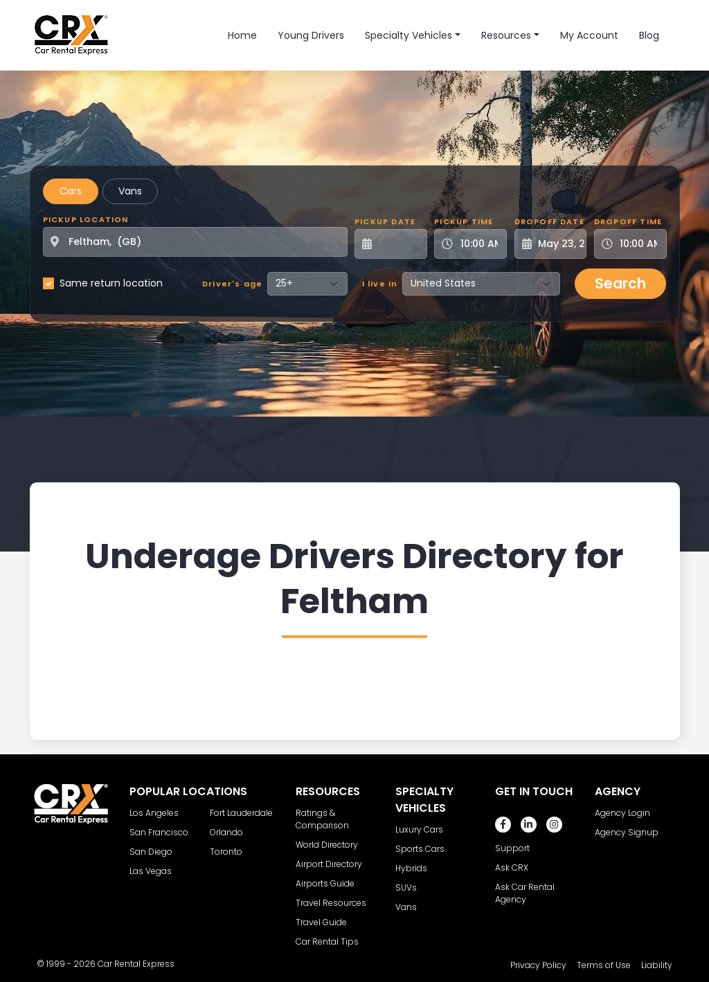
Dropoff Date (549, 221)
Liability (656, 965)
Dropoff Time (628, 221)
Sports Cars (420, 849)
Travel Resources (331, 903)
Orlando (226, 832)
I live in (380, 283)
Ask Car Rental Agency (525, 893)
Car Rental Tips (327, 941)
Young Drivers (311, 35)
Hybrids (411, 868)
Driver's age (232, 283)
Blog (649, 35)
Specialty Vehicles (408, 35)
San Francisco (158, 832)
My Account (589, 35)
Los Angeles (154, 813)
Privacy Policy (538, 965)
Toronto (226, 851)
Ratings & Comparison (322, 819)
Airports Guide (325, 883)
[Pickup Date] (398, 244)
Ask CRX (511, 867)
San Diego (150, 851)
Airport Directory (329, 864)
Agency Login (622, 813)
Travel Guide (321, 922)
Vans (130, 191)
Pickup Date (384, 221)
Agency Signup (626, 832)
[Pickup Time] (479, 244)
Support (512, 848)
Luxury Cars (419, 829)
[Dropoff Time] (639, 244)
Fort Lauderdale (241, 813)
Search (620, 283)
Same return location (111, 283)
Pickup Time (463, 221)
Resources (506, 35)
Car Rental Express (136, 964)
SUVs (406, 887)
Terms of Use (604, 965)
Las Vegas (150, 871)
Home (242, 35)
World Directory (327, 845)
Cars (71, 191)
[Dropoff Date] (558, 244)
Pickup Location (86, 219)
